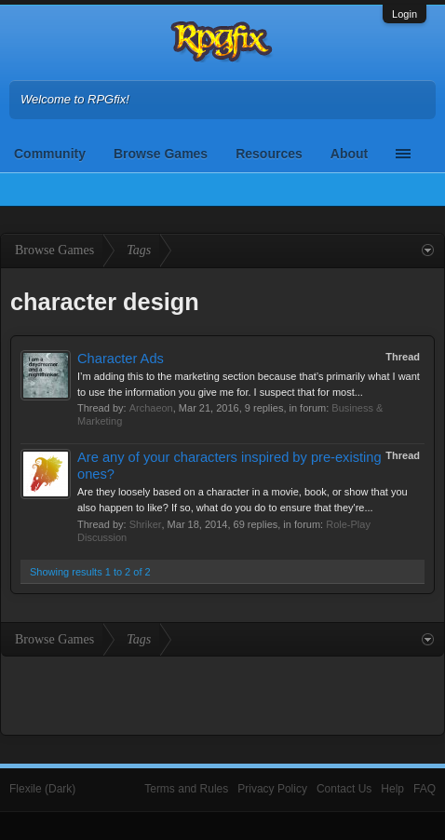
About (349, 153)
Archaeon (151, 407)
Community (50, 153)
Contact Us (344, 788)
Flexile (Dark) (42, 788)
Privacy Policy (272, 788)
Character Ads (120, 358)
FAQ (424, 788)
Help (392, 788)
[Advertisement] (222, 694)
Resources (269, 153)
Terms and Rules (186, 788)
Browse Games (161, 153)
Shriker (145, 524)
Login (404, 14)
